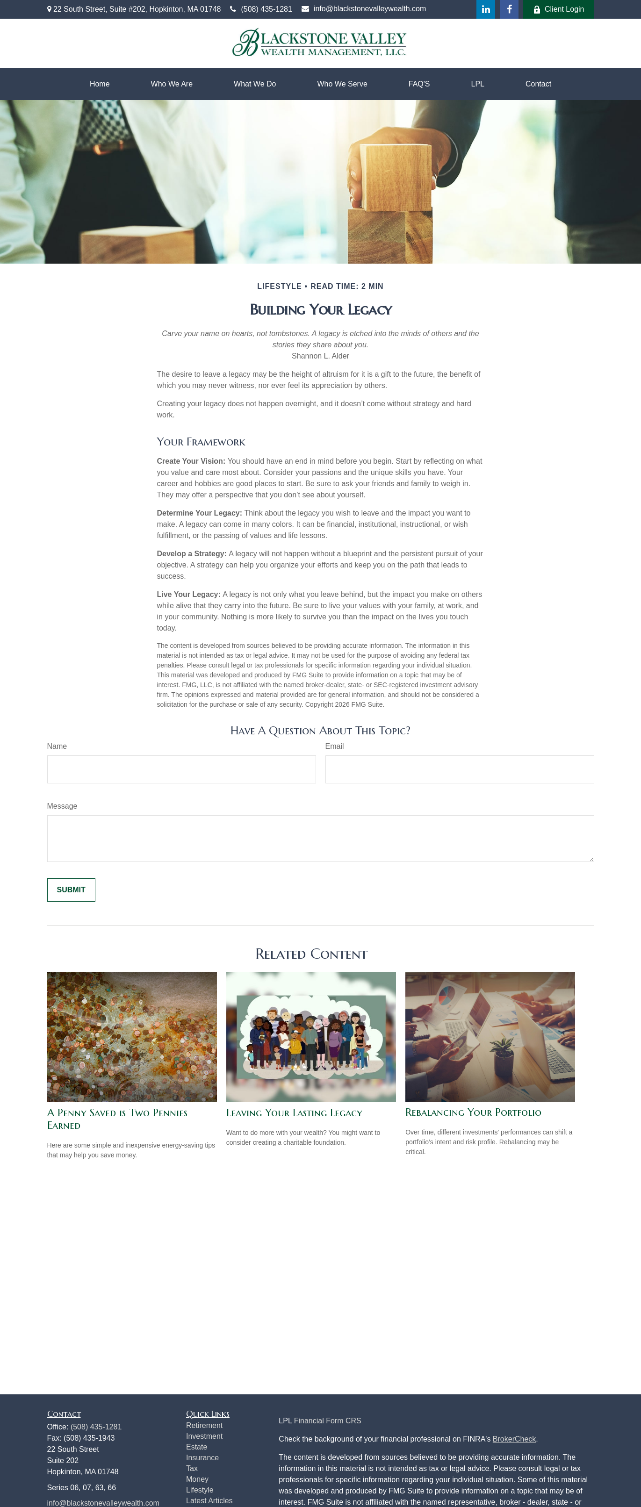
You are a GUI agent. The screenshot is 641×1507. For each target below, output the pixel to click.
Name (57, 746)
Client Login (558, 9)
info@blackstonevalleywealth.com (364, 9)
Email (334, 746)
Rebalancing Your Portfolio (473, 1112)
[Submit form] (71, 890)
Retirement (204, 1425)
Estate (196, 1447)
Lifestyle (200, 1490)
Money (197, 1479)
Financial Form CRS (327, 1421)
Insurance (202, 1458)
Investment (204, 1436)
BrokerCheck (514, 1439)
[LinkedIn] (485, 9)
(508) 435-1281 (261, 9)
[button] (100, 84)
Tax (192, 1468)
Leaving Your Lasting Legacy (294, 1112)
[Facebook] (509, 9)
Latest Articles (209, 1501)
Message (62, 806)
